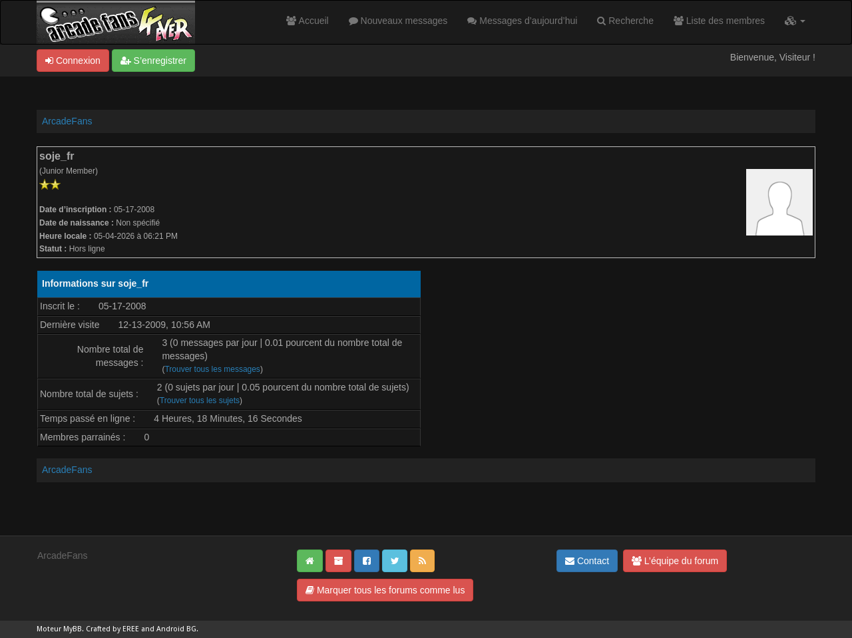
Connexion (73, 60)
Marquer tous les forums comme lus (385, 590)
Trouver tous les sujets (200, 400)
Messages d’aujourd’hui (522, 20)
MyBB (72, 629)
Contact (587, 561)
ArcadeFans (67, 121)
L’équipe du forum (675, 561)
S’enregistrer (153, 60)
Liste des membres (719, 20)
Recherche (625, 20)
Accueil (307, 20)
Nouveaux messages (398, 20)
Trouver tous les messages (212, 369)
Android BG (176, 629)
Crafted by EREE (112, 629)
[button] (795, 21)
